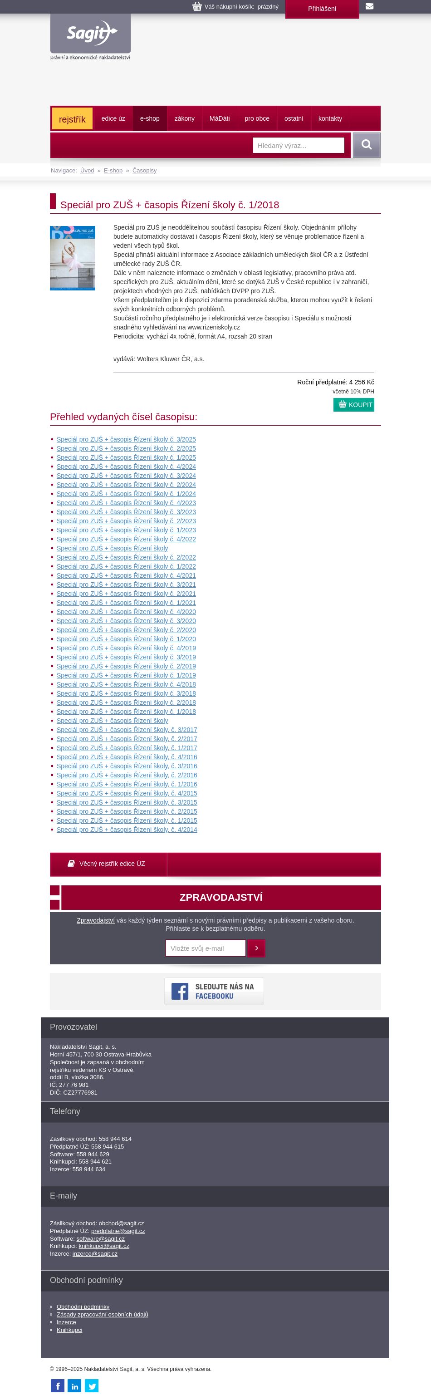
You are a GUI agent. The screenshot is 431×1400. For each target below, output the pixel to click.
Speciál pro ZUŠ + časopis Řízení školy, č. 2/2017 (127, 738)
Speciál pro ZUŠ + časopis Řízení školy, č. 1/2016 (127, 784)
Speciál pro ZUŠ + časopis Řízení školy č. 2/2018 (126, 702)
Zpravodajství (96, 920)
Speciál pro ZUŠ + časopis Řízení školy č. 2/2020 (126, 630)
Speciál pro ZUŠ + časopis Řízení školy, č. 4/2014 (127, 829)
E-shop (113, 170)
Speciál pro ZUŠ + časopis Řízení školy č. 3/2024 (126, 475)
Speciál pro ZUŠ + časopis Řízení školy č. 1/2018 (126, 711)
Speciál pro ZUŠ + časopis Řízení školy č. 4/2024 (126, 466)
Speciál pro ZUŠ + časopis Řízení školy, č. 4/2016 (127, 757)
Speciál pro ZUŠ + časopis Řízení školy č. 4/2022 (126, 539)
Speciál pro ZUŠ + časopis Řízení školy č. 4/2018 (126, 684)
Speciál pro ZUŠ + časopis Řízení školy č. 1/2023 (126, 530)
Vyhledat (365, 145)
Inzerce (66, 1322)
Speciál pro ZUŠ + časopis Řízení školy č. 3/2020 (126, 620)
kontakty (330, 118)
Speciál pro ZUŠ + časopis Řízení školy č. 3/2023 (126, 512)
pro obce (257, 118)
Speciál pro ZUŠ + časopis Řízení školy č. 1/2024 (126, 493)
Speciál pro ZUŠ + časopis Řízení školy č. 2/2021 (126, 593)
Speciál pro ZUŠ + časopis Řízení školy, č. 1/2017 (127, 748)
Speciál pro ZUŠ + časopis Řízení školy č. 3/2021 (126, 584)
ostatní (294, 118)
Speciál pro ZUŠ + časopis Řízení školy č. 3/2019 (126, 657)
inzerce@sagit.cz (95, 1253)
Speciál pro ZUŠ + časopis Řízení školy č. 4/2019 (126, 648)
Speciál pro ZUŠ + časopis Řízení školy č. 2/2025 (126, 448)
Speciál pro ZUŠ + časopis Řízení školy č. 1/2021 (126, 602)
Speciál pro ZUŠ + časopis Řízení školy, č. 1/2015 (127, 820)
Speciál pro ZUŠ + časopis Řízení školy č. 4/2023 (126, 502)
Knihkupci (69, 1329)
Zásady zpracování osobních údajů (102, 1314)
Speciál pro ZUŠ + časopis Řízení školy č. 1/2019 (126, 675)
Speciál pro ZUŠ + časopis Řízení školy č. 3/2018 (126, 693)
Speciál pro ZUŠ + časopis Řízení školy (112, 548)
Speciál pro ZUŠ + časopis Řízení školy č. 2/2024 (126, 484)
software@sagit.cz (101, 1238)
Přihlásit (256, 948)
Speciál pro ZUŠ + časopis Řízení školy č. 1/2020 (126, 639)
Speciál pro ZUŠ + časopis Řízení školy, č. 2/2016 (127, 775)
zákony (185, 118)
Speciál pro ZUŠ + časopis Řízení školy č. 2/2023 (126, 521)
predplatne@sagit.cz (118, 1231)
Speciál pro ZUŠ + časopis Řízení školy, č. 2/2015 (127, 811)
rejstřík (72, 119)
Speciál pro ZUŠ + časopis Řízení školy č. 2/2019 (126, 666)
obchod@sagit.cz (121, 1223)
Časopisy (144, 170)
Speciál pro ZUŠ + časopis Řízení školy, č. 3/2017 (127, 729)
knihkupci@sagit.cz (104, 1246)
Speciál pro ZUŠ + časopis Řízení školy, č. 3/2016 (127, 766)
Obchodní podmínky (83, 1306)
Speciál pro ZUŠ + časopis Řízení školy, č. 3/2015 (127, 802)
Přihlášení (322, 8)
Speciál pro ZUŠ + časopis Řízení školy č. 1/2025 (126, 457)
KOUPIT (360, 404)
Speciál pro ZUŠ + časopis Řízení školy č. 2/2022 (126, 557)
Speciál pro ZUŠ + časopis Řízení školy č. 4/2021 (126, 575)
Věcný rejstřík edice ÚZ (112, 863)
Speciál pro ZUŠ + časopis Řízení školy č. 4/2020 (126, 611)
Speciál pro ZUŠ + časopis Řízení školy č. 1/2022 (126, 566)
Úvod (87, 170)
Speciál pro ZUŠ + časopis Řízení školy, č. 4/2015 (127, 793)
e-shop (150, 118)
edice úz (113, 118)
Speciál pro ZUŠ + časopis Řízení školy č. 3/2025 (126, 439)
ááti (220, 118)
